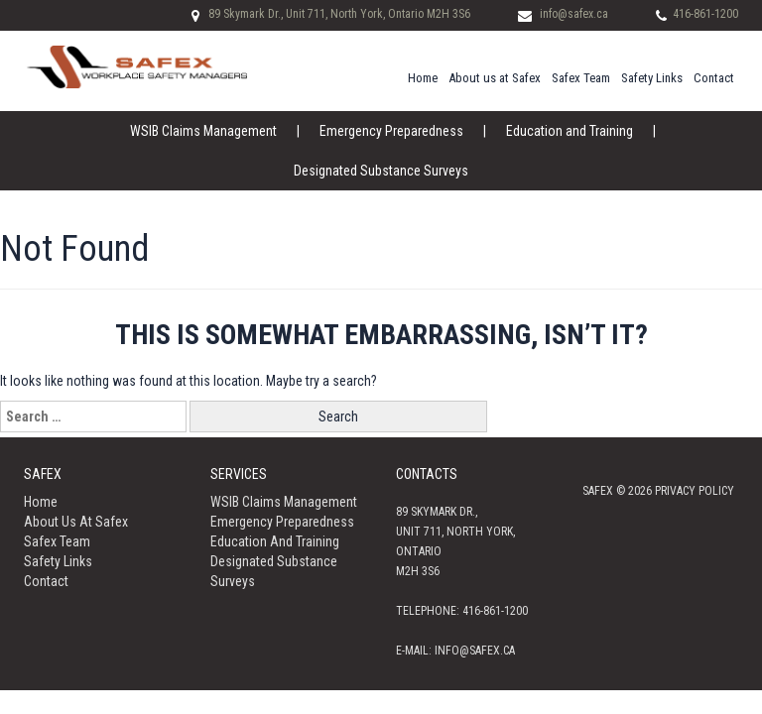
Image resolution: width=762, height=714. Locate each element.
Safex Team (581, 77)
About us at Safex (494, 77)
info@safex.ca (574, 14)
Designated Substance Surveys (381, 170)
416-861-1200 (705, 14)
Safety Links (652, 77)
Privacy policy (694, 491)
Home (423, 77)
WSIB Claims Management (203, 131)
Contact (714, 77)
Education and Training (569, 131)
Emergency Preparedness (391, 131)
